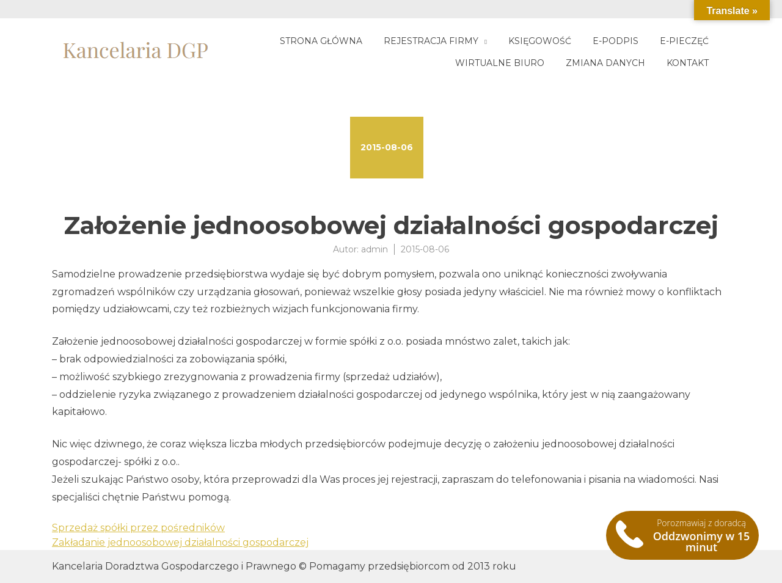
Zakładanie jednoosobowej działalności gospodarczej (180, 542)
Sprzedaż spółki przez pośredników (138, 528)
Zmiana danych (605, 62)
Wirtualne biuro (499, 62)
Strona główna (321, 40)
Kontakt (688, 62)
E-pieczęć (684, 40)
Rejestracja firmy (431, 40)
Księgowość (539, 40)
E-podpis (615, 40)
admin (374, 249)
